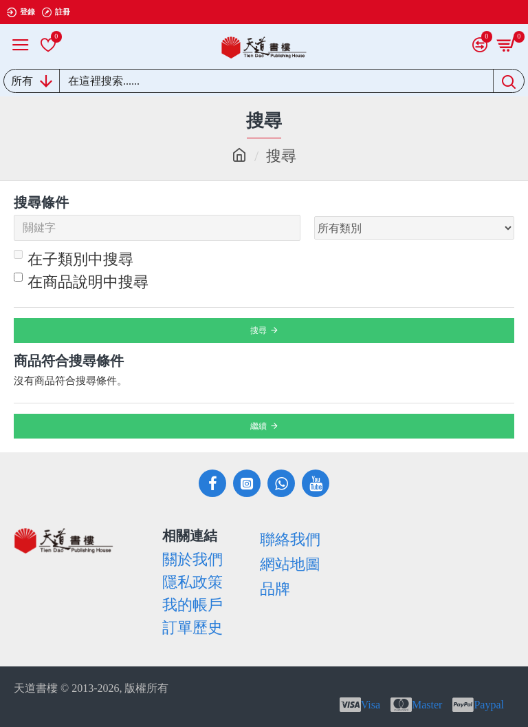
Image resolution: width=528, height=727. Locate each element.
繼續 (258, 426)
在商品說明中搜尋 (81, 282)
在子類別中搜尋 (73, 259)
